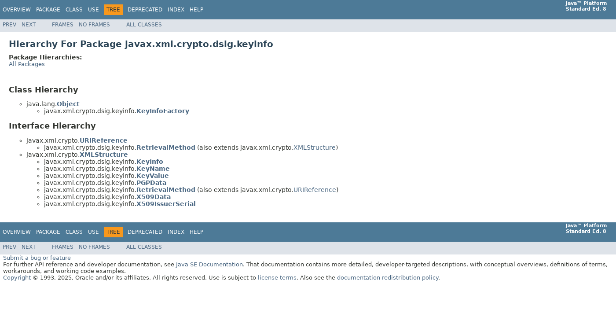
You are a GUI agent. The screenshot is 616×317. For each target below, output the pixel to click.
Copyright (17, 277)
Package (48, 10)
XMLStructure (314, 147)
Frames (62, 25)
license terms (277, 277)
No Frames (94, 25)
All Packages (27, 64)
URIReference (314, 189)
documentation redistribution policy (387, 277)
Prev (9, 25)
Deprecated (145, 10)
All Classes (144, 25)
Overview (17, 10)
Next (29, 25)
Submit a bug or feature (37, 257)
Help (196, 10)
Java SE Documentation (209, 264)
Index (176, 10)
